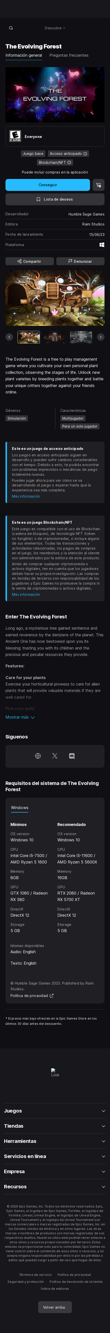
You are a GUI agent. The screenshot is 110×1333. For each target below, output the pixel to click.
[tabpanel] (55, 873)
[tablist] (55, 808)
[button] (55, 717)
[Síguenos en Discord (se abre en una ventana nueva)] (71, 756)
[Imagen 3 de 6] (81, 337)
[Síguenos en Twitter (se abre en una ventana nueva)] (54, 756)
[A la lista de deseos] (55, 199)
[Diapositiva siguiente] (101, 337)
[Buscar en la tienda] (10, 28)
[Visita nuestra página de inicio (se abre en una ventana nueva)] (37, 756)
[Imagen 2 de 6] (55, 337)
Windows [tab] (19, 807)
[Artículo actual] (28, 337)
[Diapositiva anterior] (9, 337)
